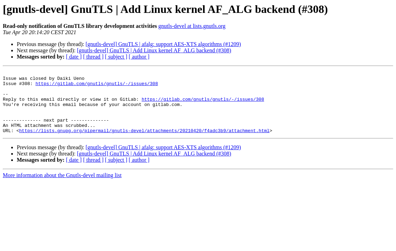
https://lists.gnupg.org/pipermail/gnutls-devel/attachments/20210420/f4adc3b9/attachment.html (144, 143)
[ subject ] (116, 57)
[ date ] (74, 57)
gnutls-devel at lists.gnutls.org (192, 26)
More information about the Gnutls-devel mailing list (62, 188)
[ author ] (139, 57)
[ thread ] (93, 57)
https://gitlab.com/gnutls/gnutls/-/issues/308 (97, 86)
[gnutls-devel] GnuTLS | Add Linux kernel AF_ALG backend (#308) (154, 50)
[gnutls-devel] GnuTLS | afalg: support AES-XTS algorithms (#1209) (163, 44)
